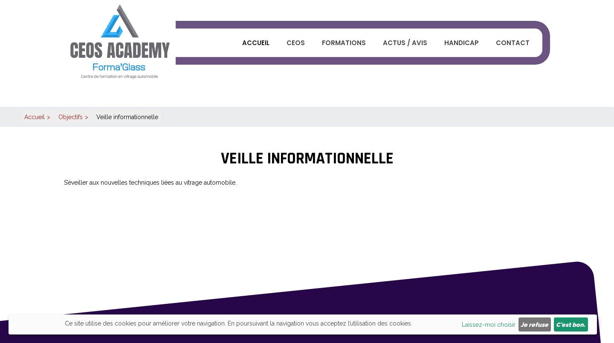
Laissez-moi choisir (489, 324)
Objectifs (70, 117)
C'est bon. (570, 324)
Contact (513, 42)
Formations (344, 42)
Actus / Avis (405, 42)
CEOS (296, 42)
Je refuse (534, 324)
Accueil (255, 42)
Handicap (461, 42)
